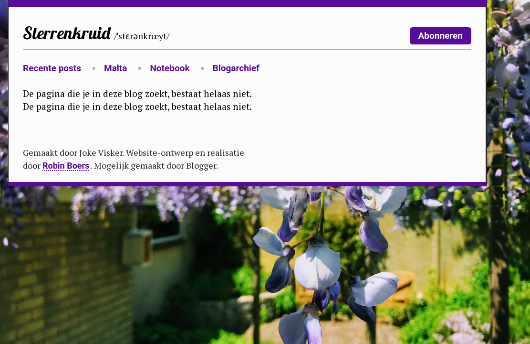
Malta (115, 68)
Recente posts (52, 68)
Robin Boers (65, 166)
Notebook (169, 68)
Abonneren (440, 35)
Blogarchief (236, 68)
